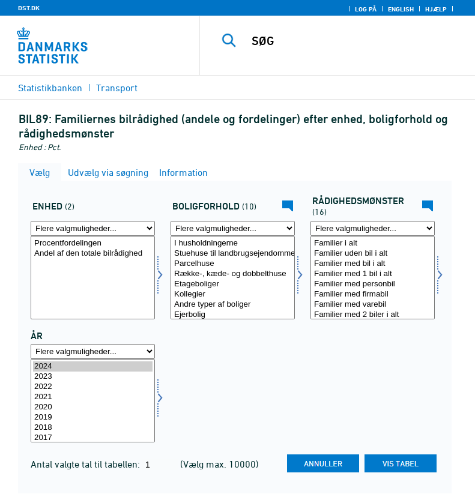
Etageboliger (232, 284)
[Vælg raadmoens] (372, 277)
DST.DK (29, 8)
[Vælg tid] (93, 400)
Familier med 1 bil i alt (372, 274)
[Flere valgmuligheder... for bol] (233, 228)
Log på (366, 9)
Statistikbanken (50, 87)
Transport (117, 87)
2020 (93, 407)
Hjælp (436, 9)
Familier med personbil (372, 284)
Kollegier (232, 294)
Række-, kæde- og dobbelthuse (232, 274)
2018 (93, 428)
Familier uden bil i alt (372, 253)
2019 (93, 417)
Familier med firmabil (372, 294)
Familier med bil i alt (372, 264)
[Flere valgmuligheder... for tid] (93, 351)
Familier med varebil (372, 305)
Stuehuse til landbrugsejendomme (232, 253)
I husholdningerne (232, 243)
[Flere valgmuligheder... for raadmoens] (372, 228)
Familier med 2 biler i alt (372, 315)
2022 (93, 387)
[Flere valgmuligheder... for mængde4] (93, 228)
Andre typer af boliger (232, 305)
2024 (93, 366)
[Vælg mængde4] (93, 277)
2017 (93, 438)
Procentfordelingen (93, 243)
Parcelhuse (232, 264)
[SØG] (355, 41)
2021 (93, 397)
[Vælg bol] (233, 277)
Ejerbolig (232, 315)
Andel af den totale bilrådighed (93, 253)
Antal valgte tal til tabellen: (86, 464)
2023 (93, 377)
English (401, 9)
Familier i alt (372, 243)
